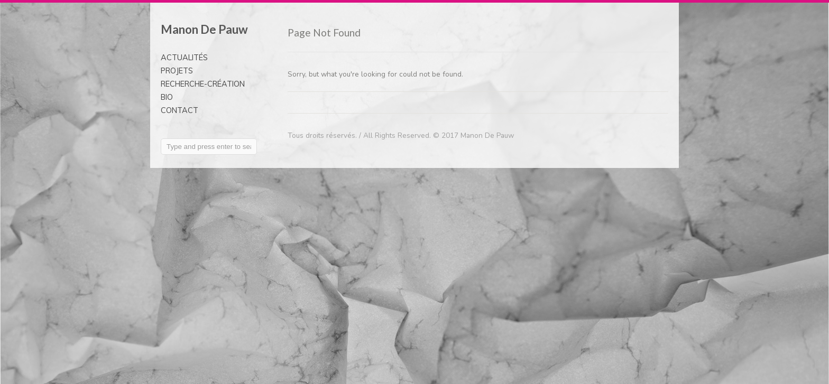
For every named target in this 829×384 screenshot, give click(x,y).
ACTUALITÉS (184, 57)
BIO (167, 97)
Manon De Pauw (204, 29)
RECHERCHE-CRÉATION (203, 84)
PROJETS (177, 71)
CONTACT (179, 110)
